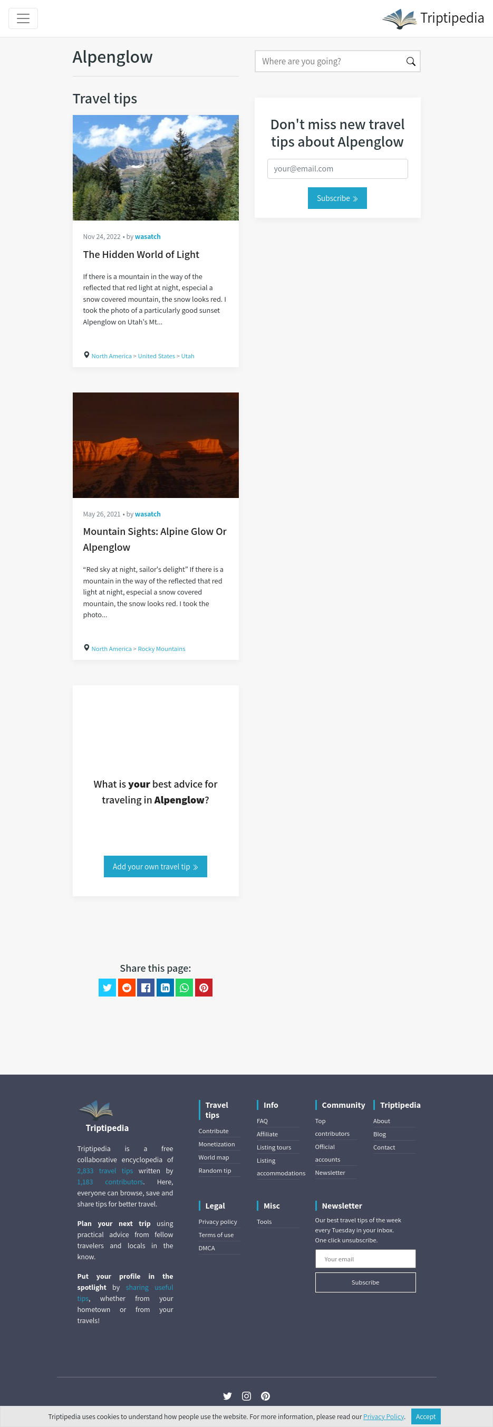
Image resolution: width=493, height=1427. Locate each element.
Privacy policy (218, 1221)
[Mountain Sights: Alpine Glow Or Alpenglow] (156, 445)
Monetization (217, 1143)
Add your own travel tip (155, 866)
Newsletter (330, 1172)
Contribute (214, 1130)
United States (156, 355)
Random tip (215, 1170)
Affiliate (267, 1133)
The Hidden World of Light (141, 254)
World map (214, 1157)
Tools (264, 1221)
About (381, 1120)
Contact (384, 1147)
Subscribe (337, 198)
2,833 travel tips (105, 1170)
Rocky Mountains (161, 648)
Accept (426, 1416)
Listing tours (274, 1147)
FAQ (262, 1120)
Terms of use (216, 1234)
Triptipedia (433, 19)
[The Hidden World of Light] (156, 168)
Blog (379, 1133)
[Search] (328, 61)
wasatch (148, 236)
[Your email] (365, 1258)
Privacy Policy (383, 1416)
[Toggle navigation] (23, 18)
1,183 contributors (110, 1181)
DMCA (207, 1247)
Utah (188, 355)
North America (112, 355)
